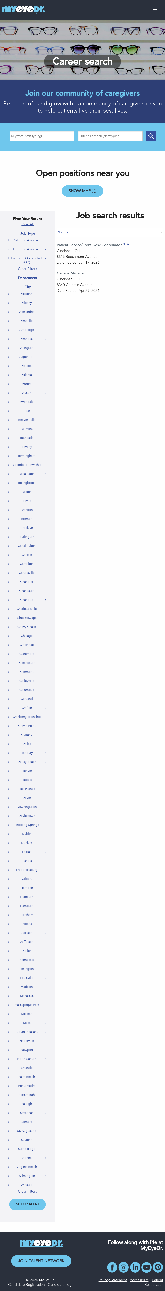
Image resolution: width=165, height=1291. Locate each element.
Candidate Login (61, 1284)
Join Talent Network (41, 1261)
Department (27, 278)
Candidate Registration (26, 1284)
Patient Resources (154, 1282)
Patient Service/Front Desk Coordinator (89, 245)
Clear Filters (27, 268)
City (27, 287)
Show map (82, 191)
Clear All (27, 224)
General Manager (71, 273)
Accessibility (139, 1280)
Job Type (27, 234)
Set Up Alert (27, 1204)
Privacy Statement (113, 1280)
